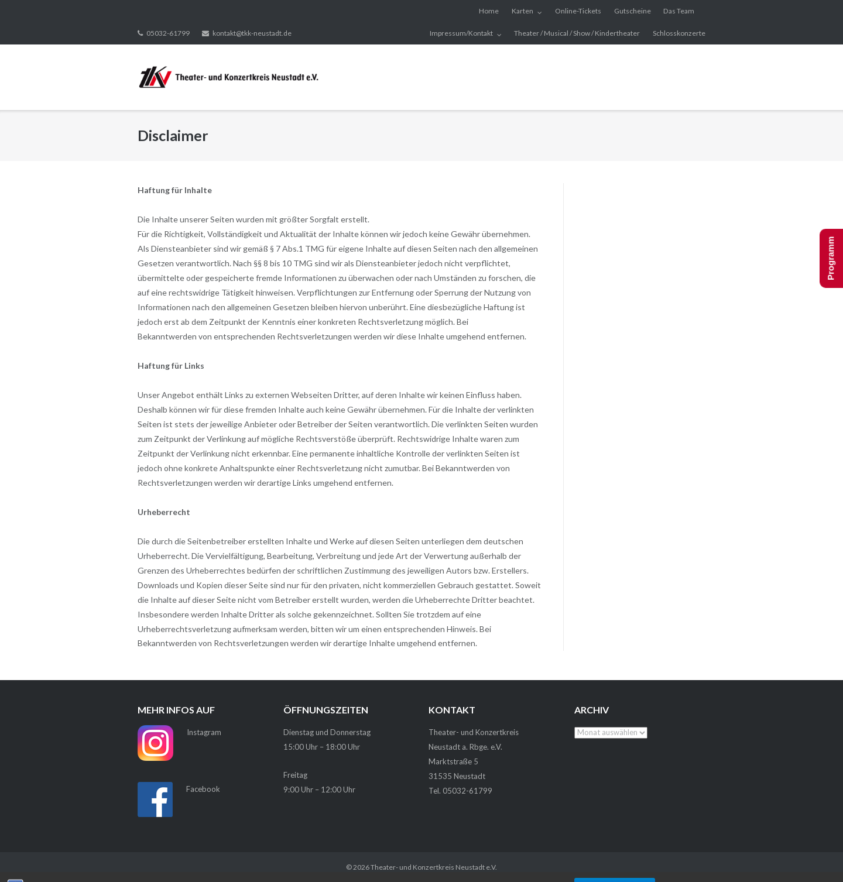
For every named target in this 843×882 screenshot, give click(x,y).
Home (489, 10)
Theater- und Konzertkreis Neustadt (428, 867)
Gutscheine (632, 10)
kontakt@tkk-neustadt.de (252, 33)
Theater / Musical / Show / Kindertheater (577, 33)
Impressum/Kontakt (461, 33)
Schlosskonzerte (679, 33)
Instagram (204, 732)
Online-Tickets (578, 10)
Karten (522, 10)
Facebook (203, 789)
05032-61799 (168, 33)
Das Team (678, 10)
